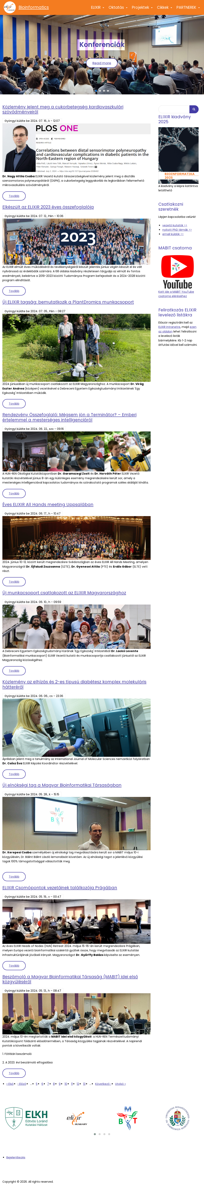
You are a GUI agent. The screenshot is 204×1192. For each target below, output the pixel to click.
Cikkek (165, 9)
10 (66, 1084)
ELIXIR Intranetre (169, 327)
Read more (101, 63)
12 (78, 1084)
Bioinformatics (34, 7)
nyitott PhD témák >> (177, 230)
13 (84, 1084)
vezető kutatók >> (174, 225)
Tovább (17, 196)
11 (72, 1084)
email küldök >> (173, 234)
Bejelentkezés (15, 1157)
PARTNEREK (188, 9)
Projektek (142, 9)
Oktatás (118, 9)
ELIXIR (98, 9)
